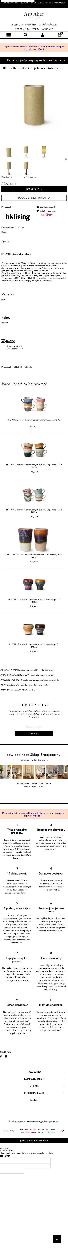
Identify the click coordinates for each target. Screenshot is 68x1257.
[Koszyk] (59, 34)
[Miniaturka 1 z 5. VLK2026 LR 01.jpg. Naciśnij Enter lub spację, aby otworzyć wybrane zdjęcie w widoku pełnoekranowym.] (8, 152)
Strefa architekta (27, 29)
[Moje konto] (42, 35)
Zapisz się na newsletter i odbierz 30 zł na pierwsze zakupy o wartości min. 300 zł (34, 48)
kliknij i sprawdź (47, 670)
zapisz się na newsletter (50, 680)
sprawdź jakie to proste (38, 685)
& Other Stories (48, 25)
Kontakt (47, 29)
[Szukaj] (25, 34)
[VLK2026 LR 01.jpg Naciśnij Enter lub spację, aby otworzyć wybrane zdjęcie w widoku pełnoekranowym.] (34, 105)
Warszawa (26, 760)
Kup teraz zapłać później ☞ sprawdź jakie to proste (34, 60)
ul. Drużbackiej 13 (39, 760)
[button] (66, 159)
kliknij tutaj (33, 690)
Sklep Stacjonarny (24, 24)
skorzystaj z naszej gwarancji (42, 675)
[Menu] (8, 35)
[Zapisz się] (34, 733)
